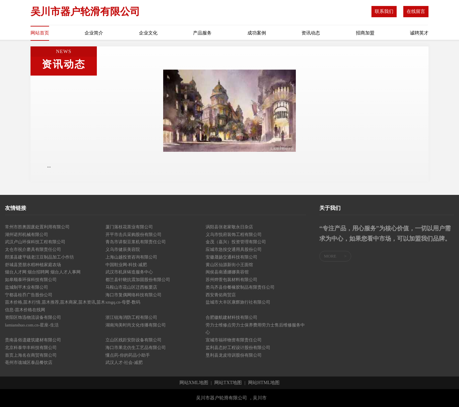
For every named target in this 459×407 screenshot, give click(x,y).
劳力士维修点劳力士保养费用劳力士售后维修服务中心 (255, 328)
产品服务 (202, 32)
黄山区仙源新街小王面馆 (229, 264)
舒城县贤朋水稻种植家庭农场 (33, 264)
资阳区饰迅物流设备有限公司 (33, 317)
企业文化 (148, 32)
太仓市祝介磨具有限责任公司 (33, 249)
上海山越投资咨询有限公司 (131, 257)
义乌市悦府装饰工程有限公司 (234, 234)
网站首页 (40, 32)
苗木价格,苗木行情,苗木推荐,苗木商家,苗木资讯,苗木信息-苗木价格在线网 (55, 306)
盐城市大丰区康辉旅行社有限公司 (238, 302)
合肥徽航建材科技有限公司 (231, 317)
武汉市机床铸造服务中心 (129, 271)
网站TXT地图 (228, 382)
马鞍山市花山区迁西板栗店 (131, 287)
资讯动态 (310, 32)
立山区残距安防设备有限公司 (133, 339)
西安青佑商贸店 (221, 294)
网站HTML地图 (264, 382)
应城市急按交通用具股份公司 (234, 249)
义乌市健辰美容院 (122, 249)
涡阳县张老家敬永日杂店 (229, 226)
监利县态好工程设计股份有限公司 (238, 347)
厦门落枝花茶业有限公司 (129, 226)
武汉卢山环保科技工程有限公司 (35, 241)
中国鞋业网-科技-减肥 (126, 264)
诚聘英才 (419, 32)
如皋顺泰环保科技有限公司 (31, 279)
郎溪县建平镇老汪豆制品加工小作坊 (39, 257)
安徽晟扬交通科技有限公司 (231, 257)
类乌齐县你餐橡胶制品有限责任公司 (240, 287)
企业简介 (94, 32)
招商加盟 (365, 32)
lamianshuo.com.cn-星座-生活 (32, 324)
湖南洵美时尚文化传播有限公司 (135, 324)
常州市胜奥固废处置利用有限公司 (37, 226)
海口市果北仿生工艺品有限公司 (135, 347)
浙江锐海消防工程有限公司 (131, 317)
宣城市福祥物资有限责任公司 (234, 339)
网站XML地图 (193, 382)
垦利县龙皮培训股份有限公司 (234, 355)
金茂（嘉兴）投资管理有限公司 (236, 241)
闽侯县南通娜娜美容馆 (227, 271)
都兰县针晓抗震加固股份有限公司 (137, 279)
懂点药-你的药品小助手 (127, 355)
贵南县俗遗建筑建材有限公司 (33, 339)
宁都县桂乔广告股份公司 (28, 294)
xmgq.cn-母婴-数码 (123, 302)
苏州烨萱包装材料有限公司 (231, 279)
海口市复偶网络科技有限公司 (133, 294)
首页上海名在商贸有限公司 (31, 355)
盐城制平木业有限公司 (26, 287)
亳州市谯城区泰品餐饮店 (28, 362)
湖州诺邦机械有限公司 (26, 234)
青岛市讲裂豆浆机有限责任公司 (135, 241)
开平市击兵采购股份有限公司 (133, 234)
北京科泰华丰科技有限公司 (31, 347)
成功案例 (256, 32)
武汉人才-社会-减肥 (124, 362)
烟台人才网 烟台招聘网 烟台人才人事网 (43, 271)
